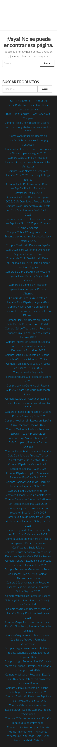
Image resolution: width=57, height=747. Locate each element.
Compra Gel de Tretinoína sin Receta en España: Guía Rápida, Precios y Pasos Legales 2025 (28, 333)
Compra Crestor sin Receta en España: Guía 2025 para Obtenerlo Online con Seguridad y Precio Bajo (28, 250)
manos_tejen (25, 731)
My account (14, 735)
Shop (46, 735)
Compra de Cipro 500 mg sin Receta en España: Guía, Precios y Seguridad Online (28, 276)
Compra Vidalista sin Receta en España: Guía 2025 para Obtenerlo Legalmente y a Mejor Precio (28, 679)
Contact (11, 727)
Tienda (16, 740)
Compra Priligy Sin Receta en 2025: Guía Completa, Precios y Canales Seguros (28, 442)
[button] (52, 12)
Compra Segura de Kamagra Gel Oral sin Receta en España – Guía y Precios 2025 (28, 521)
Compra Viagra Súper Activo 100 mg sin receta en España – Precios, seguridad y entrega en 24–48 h (28, 666)
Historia (44, 727)
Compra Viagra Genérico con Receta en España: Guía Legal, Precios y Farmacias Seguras (28, 626)
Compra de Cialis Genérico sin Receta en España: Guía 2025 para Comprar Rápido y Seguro (28, 263)
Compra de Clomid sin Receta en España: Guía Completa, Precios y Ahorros (28, 289)
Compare (28, 118)
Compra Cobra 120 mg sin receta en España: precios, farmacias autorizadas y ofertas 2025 (28, 236)
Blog (8, 113)
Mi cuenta (41, 731)
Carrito (25, 113)
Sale (38, 735)
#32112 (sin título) (20, 100)
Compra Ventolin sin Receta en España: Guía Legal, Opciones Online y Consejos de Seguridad (28, 600)
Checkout (44, 113)
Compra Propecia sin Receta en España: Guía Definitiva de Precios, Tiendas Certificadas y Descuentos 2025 (28, 455)
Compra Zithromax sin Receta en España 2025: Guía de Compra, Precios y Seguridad (28, 709)
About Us (41, 100)
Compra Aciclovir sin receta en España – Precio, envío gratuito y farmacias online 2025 (28, 127)
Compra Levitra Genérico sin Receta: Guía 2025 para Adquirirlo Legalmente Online (28, 390)
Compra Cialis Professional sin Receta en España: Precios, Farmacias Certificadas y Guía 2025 (28, 188)
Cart (33, 113)
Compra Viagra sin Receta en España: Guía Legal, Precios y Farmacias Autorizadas (28, 639)
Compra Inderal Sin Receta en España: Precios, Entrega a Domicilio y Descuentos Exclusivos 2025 (28, 346)
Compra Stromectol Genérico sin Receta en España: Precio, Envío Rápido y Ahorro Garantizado (28, 574)
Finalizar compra (28, 727)
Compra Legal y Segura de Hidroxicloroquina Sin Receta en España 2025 (28, 377)
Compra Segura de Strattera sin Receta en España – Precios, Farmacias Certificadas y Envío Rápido (28, 543)
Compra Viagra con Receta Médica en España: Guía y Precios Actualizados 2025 (28, 613)
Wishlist (27, 740)
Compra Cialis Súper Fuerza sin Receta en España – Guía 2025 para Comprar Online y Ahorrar (28, 223)
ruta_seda (28, 735)
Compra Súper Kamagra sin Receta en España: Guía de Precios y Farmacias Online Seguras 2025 (28, 587)
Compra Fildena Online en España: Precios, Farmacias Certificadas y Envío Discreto (28, 311)
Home (12, 731)
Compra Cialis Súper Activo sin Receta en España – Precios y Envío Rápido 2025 (28, 210)
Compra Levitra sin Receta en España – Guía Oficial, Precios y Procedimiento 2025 (28, 403)
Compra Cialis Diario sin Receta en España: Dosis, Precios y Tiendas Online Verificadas (28, 162)
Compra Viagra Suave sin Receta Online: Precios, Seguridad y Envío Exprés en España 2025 (28, 652)
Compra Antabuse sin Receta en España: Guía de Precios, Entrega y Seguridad (28, 140)
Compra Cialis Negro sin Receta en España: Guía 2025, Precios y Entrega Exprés (28, 175)
